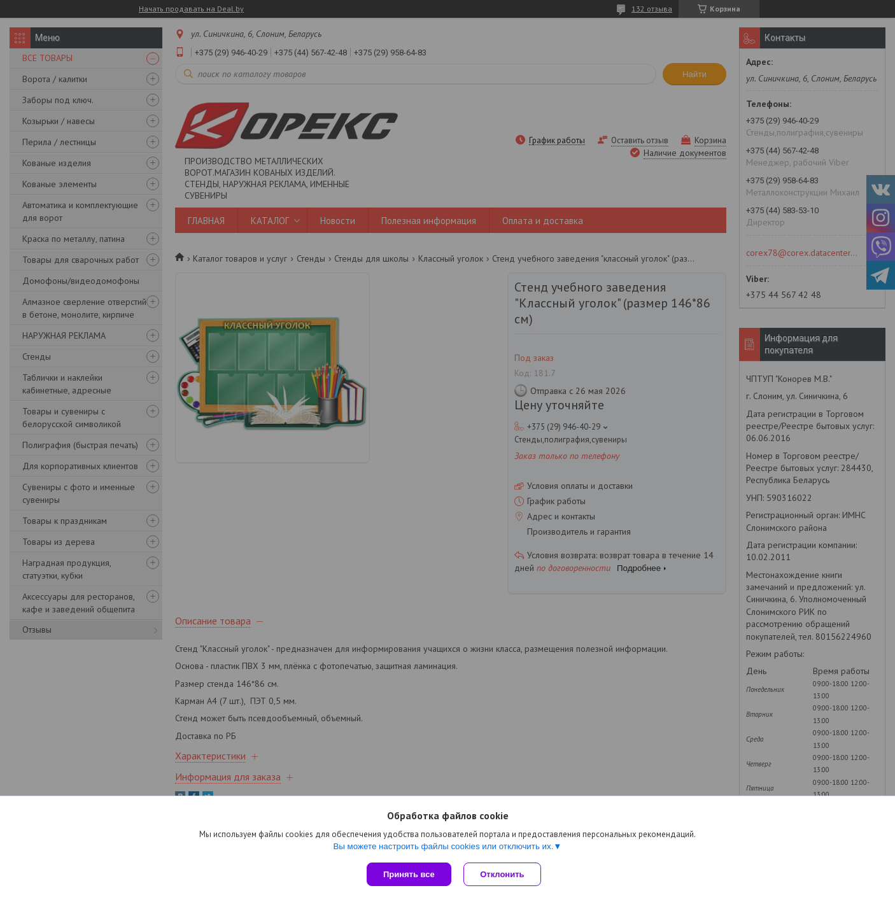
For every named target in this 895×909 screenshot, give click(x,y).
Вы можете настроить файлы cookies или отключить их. (443, 846)
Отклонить (503, 874)
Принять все (409, 874)
